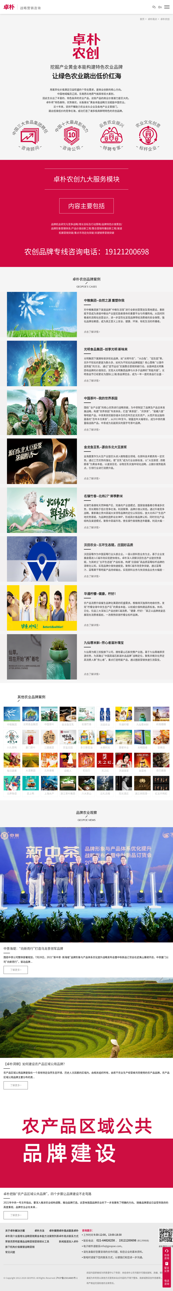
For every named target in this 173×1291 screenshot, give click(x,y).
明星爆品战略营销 (25, 1241)
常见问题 (10, 1252)
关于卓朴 (10, 1230)
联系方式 (73, 1236)
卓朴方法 (39, 1230)
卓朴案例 (54, 1230)
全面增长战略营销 (25, 1236)
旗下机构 (10, 1247)
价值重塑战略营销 (25, 1247)
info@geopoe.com (110, 1246)
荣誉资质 (10, 1241)
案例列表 (54, 1236)
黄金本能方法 (42, 1236)
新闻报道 (64, 1241)
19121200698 (127, 1240)
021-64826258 (105, 1240)
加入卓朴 (73, 1241)
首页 (142, 19)
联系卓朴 (73, 1230)
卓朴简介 (10, 1236)
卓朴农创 (165, 19)
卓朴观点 (152, 19)
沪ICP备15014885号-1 (67, 1278)
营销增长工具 (42, 1241)
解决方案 (20, 1230)
